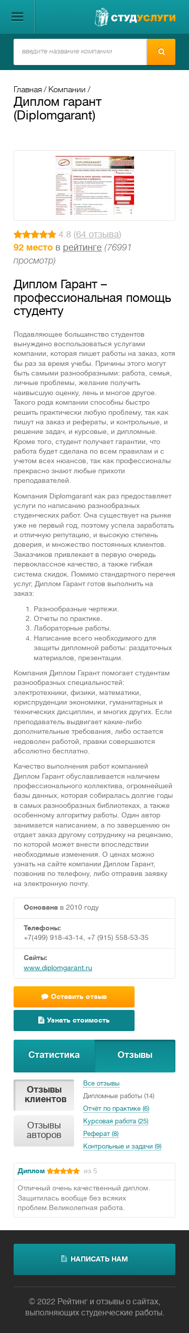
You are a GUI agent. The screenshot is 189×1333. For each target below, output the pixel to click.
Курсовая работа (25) (115, 1122)
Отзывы (134, 1055)
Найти (161, 51)
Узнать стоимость (74, 1020)
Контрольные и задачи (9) (122, 1147)
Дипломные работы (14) (118, 1097)
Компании (67, 90)
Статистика (54, 1055)
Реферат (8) (100, 1134)
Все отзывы (101, 1084)
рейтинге (82, 248)
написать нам (94, 1259)
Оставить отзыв (74, 996)
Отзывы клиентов (46, 1095)
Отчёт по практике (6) (116, 1109)
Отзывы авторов (44, 1131)
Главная (28, 90)
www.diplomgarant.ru (58, 968)
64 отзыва (97, 235)
